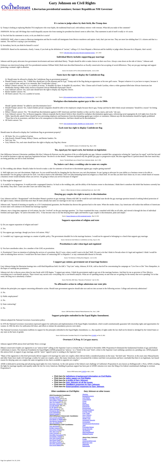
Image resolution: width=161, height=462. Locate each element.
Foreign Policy (87, 411)
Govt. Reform (86, 415)
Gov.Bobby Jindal (55, 437)
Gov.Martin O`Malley (56, 419)
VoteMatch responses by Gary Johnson (83, 384)
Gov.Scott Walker (55, 445)
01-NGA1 (94, 335)
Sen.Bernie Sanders (56, 421)
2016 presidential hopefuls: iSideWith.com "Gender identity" (79, 123)
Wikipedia (85, 444)
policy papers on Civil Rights (78, 378)
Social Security (87, 429)
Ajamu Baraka (54, 409)
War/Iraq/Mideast (88, 432)
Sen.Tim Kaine (54, 402)
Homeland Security (88, 420)
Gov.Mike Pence (54, 399)
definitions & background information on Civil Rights (88, 376)
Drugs (84, 403)
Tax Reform (86, 430)
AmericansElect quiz (89, 441)
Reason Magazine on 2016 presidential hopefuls (78, 216)
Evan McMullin (54, 412)
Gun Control (86, 417)
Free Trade (86, 413)
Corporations (86, 399)
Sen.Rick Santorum (55, 443)
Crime (84, 401)
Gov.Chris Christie (55, 430)
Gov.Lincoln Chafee (55, 418)
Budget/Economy (88, 396)
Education (85, 405)
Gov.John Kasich (55, 438)
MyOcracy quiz (87, 442)
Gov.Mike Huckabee (56, 435)
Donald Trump (54, 397)
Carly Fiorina (53, 433)
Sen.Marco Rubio (55, 442)
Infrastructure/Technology (90, 424)
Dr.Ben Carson (54, 428)
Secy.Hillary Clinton (55, 400)
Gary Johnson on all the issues (79, 382)
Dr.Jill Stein (53, 407)
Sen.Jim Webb (54, 423)
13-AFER (83, 371)
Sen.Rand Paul (54, 440)
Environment (86, 408)
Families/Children (88, 410)
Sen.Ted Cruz (54, 431)
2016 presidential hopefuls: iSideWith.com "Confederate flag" (78, 97)
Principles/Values (88, 427)
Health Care (86, 418)
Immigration (86, 422)
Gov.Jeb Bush (54, 426)
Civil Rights (86, 398)
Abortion (85, 394)
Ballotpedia (86, 446)
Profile (84, 439)
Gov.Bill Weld (53, 405)
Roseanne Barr (54, 411)
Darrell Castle (54, 414)
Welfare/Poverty (87, 434)
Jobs (84, 425)
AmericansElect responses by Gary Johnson (85, 387)
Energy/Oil (85, 406)
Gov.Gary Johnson (55, 404)
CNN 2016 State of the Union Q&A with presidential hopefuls (79, 52)
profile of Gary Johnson (78, 380)
